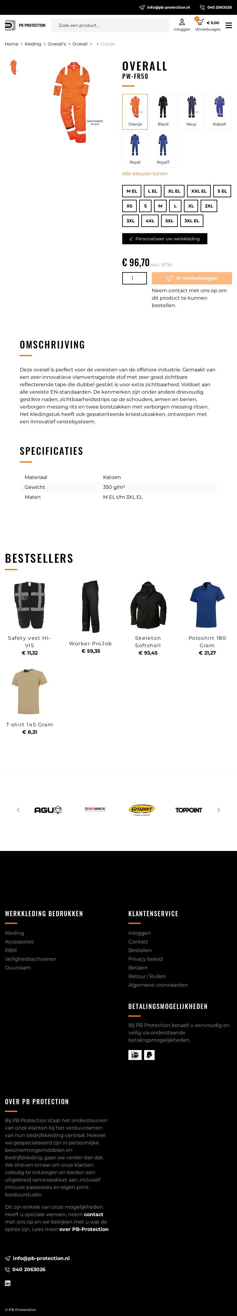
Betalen (138, 968)
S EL (222, 191)
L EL (152, 191)
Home (13, 44)
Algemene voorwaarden (158, 985)
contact (93, 1214)
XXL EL (198, 191)
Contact (138, 942)
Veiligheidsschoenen (30, 959)
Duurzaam (18, 968)
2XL (209, 206)
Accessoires (19, 942)
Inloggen (139, 933)
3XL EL (192, 221)
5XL (169, 221)
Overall (82, 44)
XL (191, 206)
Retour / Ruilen (147, 976)
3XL (131, 221)
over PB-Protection (84, 1229)
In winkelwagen (192, 278)
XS (129, 206)
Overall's (59, 44)
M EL (132, 191)
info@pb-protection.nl (164, 7)
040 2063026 (216, 7)
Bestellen (140, 950)
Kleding (35, 44)
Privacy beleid (145, 959)
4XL (150, 221)
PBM (11, 950)
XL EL (174, 191)
